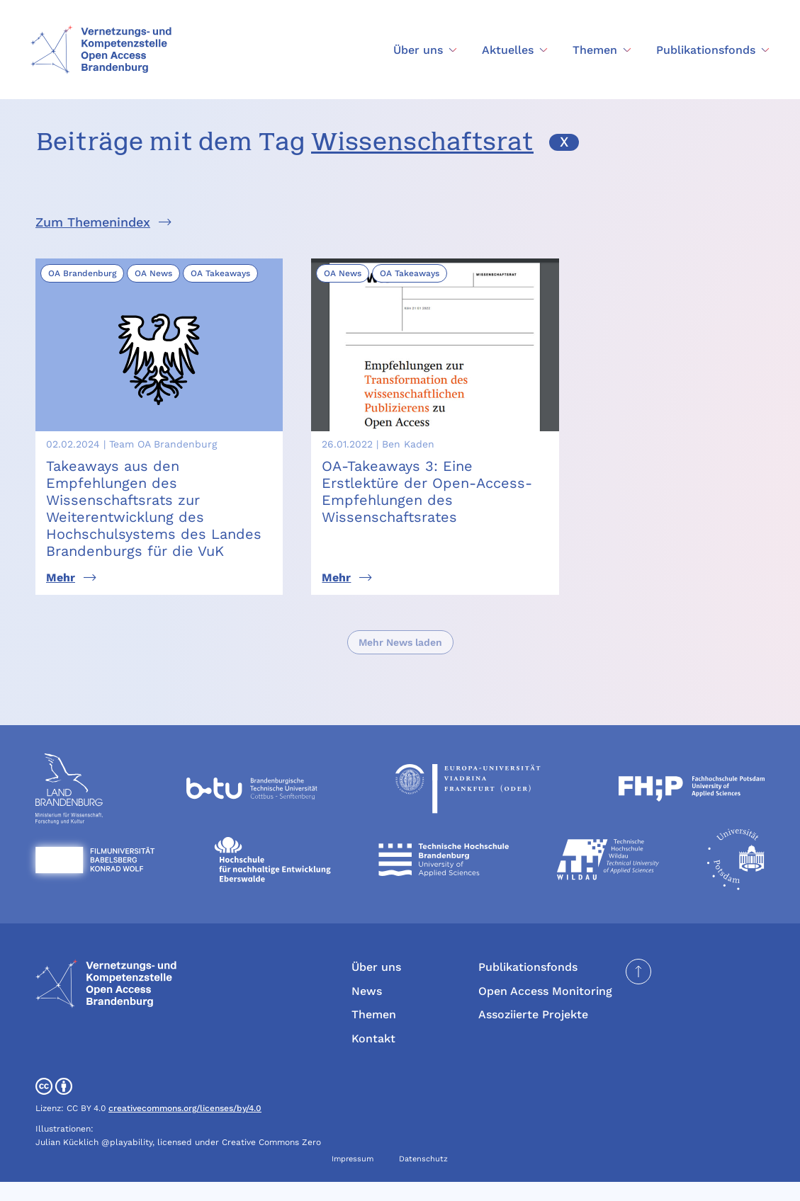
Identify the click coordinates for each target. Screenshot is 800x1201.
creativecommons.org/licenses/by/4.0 (184, 1127)
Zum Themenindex (92, 222)
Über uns (376, 986)
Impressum (352, 1178)
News (366, 1010)
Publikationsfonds (528, 986)
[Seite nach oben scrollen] (638, 990)
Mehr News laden (400, 661)
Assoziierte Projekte (533, 1034)
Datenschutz (423, 1178)
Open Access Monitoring (545, 1010)
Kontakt (373, 1057)
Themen (373, 1034)
